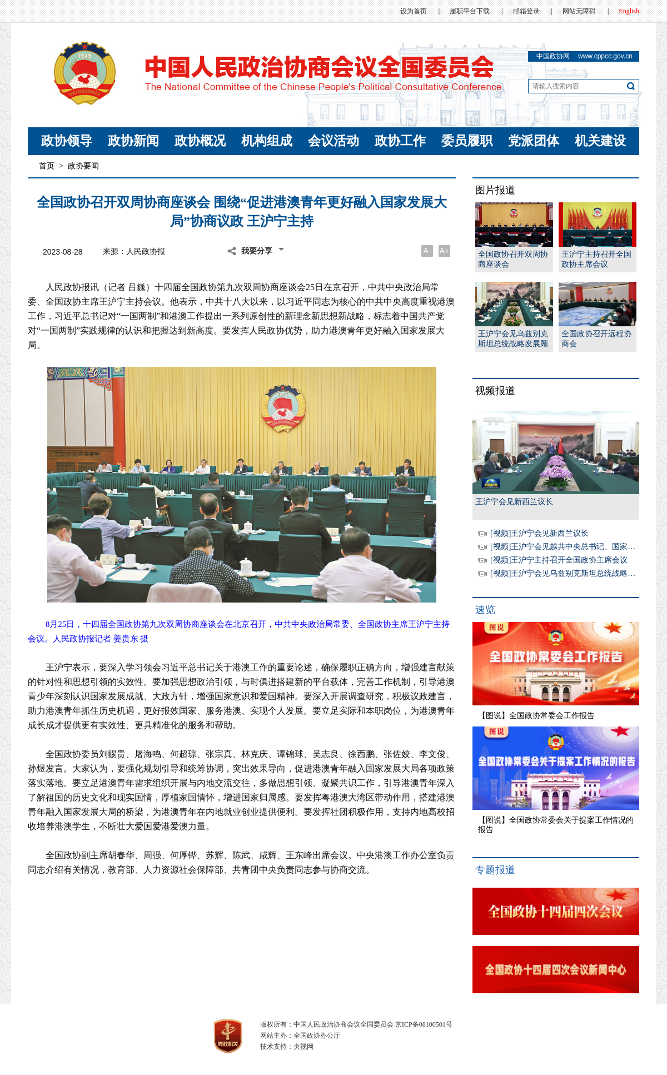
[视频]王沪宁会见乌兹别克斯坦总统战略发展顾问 (574, 573)
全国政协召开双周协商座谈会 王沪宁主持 (513, 260)
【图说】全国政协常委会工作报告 (536, 715)
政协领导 (66, 141)
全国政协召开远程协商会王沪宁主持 (596, 339)
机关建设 (600, 141)
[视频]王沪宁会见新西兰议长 (539, 533)
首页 (46, 166)
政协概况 (200, 141)
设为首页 (413, 11)
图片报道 (495, 190)
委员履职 (466, 141)
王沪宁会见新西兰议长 (514, 501)
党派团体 (533, 141)
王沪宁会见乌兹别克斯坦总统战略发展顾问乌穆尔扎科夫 (513, 339)
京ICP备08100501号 (423, 1024)
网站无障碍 (579, 11)
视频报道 (495, 390)
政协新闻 (133, 141)
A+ (445, 250)
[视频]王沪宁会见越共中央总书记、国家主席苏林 (574, 547)
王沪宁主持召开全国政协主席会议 (596, 259)
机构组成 (266, 141)
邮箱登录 (526, 11)
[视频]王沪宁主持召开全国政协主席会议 (559, 560)
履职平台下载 (470, 11)
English (629, 11)
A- (427, 250)
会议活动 (333, 141)
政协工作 (400, 141)
